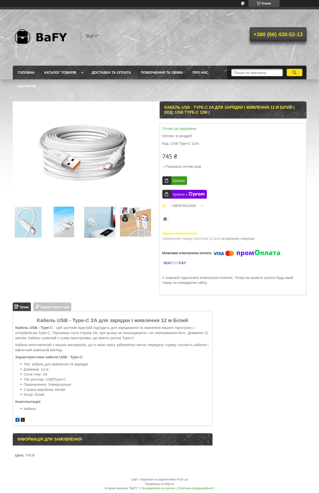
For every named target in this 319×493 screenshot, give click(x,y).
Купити (179, 181)
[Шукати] (295, 72)
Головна (26, 72)
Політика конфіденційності (196, 488)
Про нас (200, 72)
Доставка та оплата (111, 72)
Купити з (189, 194)
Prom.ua (182, 479)
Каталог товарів (60, 72)
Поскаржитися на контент (158, 488)
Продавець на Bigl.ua (159, 484)
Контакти (27, 86)
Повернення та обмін (162, 72)
